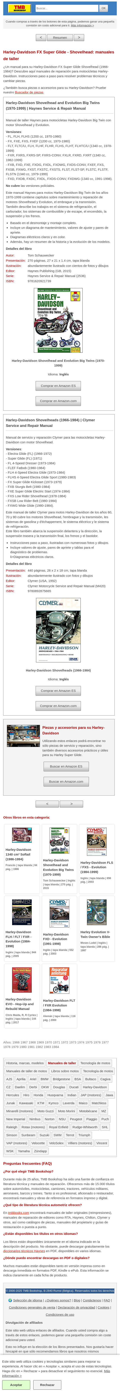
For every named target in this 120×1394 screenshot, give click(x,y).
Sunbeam (28, 1135)
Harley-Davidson (95, 1087)
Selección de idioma (27, 1300)
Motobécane (88, 1111)
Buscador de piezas (29, 92)
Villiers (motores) (80, 1143)
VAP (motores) (16, 1143)
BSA (77, 1079)
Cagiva (105, 1079)
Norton (49, 1119)
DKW (45, 1087)
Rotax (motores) (33, 1127)
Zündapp (40, 1151)
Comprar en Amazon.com (58, 401)
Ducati (74, 1087)
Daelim (20, 1087)
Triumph (84, 1135)
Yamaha (24, 1151)
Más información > (82, 25)
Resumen (60, 37)
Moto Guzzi (45, 1111)
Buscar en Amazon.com (66, 781)
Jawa (109, 1095)
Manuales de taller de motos (26, 1071)
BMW (45, 1079)
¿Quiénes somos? (58, 1300)
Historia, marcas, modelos (25, 1063)
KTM (40, 1103)
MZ (103, 1111)
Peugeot (76, 1119)
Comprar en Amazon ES (58, 386)
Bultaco (90, 1079)
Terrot (70, 1135)
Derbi (33, 1087)
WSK (10, 1151)
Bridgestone (61, 1079)
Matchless (99, 1103)
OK (104, 8)
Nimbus (35, 1119)
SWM (58, 1135)
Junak (10, 1103)
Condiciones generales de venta (32, 1307)
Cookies (103, 1307)
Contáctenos (92, 1300)
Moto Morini (66, 1111)
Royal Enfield (58, 1127)
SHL (105, 1127)
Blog (77, 1300)
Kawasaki (26, 1103)
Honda (38, 1095)
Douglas (59, 1087)
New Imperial (15, 1119)
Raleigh (11, 1127)
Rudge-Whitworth (85, 1127)
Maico (83, 1103)
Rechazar (47, 1385)
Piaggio (91, 1119)
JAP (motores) (91, 1095)
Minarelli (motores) (19, 1111)
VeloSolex (56, 1143)
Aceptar (16, 1385)
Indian (71, 1095)
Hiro (26, 1095)
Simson (11, 1135)
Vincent (101, 1143)
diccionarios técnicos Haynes (24, 1251)
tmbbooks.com (18, 1213)
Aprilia (21, 1079)
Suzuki (44, 1135)
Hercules (12, 1095)
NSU (62, 1119)
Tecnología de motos (95, 1063)
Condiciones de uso (60, 1314)
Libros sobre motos (65, 1071)
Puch (105, 1119)
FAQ (107, 1300)
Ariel (33, 1079)
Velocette (38, 1143)
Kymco (53, 1103)
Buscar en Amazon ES (66, 766)
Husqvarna (55, 1095)
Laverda (68, 1103)
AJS (9, 1079)
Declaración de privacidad (76, 1307)
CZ (8, 1087)
